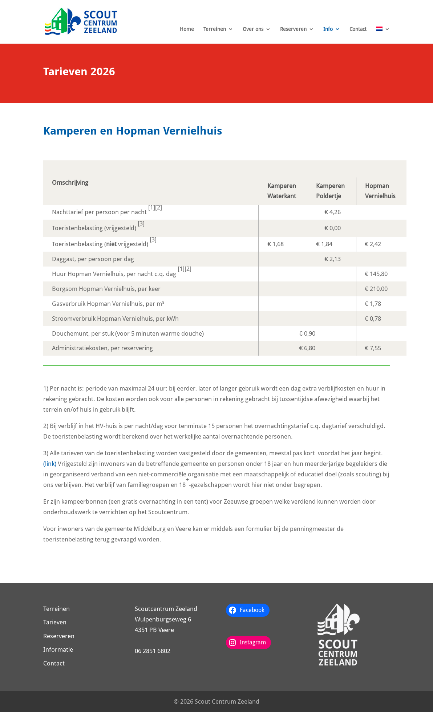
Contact (358, 29)
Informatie (58, 649)
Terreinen (214, 29)
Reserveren (293, 29)
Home (187, 29)
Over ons (253, 29)
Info (328, 29)
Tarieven (54, 622)
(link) (49, 463)
